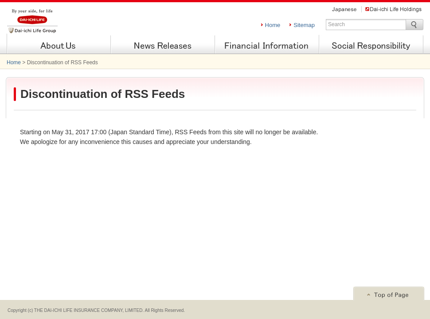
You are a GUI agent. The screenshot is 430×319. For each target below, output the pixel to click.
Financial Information (267, 45)
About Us (59, 45)
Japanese (344, 9)
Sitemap (304, 25)
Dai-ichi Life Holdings (393, 9)
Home (273, 25)
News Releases (163, 45)
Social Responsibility (371, 45)
